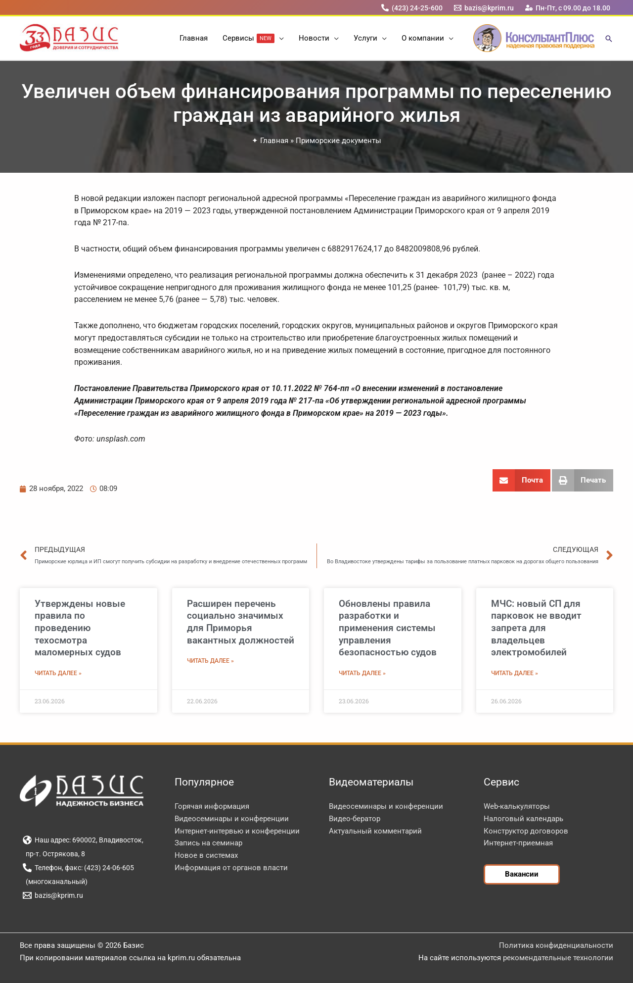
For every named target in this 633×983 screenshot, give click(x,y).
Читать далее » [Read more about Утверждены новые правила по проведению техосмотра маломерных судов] (58, 673)
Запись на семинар (208, 842)
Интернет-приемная (518, 842)
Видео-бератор (354, 818)
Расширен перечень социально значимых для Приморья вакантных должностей (240, 622)
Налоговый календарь (523, 818)
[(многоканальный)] (55, 881)
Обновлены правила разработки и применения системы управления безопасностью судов (388, 628)
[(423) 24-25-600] (411, 7)
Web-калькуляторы (517, 806)
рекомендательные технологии (558, 957)
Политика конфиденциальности (556, 945)
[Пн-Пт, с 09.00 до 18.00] (568, 7)
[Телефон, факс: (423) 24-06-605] (78, 867)
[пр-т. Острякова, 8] (54, 853)
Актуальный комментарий (375, 831)
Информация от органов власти (231, 867)
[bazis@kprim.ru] (484, 7)
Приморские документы (338, 140)
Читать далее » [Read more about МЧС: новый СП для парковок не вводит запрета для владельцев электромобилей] (514, 673)
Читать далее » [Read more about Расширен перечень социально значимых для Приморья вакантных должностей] (210, 660)
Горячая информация (212, 806)
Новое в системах (206, 855)
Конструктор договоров (526, 831)
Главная (274, 140)
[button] (279, 38)
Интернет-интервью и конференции (237, 831)
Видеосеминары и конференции (232, 818)
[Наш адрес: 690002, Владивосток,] (83, 840)
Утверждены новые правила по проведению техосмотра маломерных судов (80, 628)
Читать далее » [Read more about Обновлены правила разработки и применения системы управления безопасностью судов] (362, 673)
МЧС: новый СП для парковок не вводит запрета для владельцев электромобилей (536, 628)
